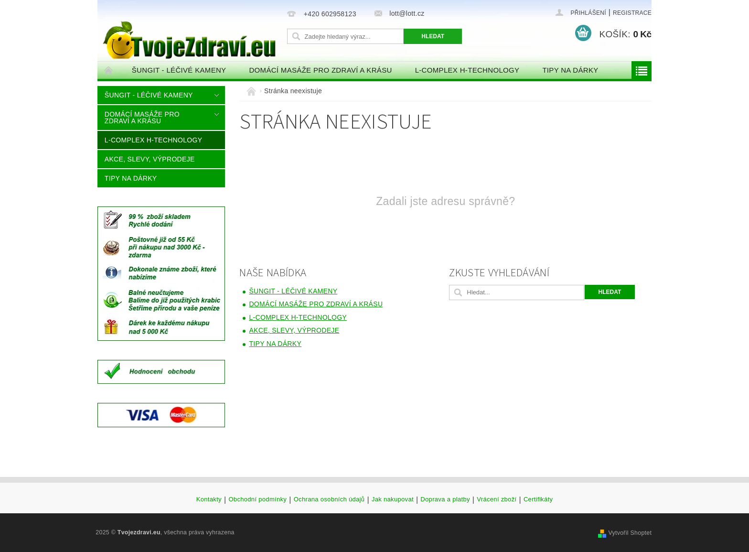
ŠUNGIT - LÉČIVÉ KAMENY (179, 70)
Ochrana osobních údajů (329, 499)
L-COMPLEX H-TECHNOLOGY (467, 70)
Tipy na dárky (570, 70)
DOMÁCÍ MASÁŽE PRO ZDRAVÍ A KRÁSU (320, 70)
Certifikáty (538, 499)
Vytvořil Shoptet (630, 533)
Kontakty (209, 499)
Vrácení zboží (496, 499)
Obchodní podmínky (257, 499)
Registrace (632, 13)
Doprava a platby (445, 499)
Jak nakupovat (393, 499)
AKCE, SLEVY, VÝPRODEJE (150, 159)
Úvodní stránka (108, 70)
